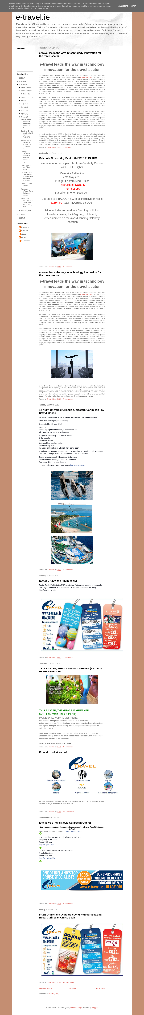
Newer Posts (45, 988)
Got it (133, 6)
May (23, 110)
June (23, 107)
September (25, 97)
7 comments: (68, 147)
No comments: (69, 982)
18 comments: (68, 812)
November (25, 91)
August (24, 100)
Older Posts (99, 988)
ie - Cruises (25, 241)
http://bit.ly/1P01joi (46, 845)
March (23, 117)
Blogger (94, 1008)
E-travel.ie (25, 227)
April (23, 114)
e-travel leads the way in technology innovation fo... (26, 124)
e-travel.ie (33, 17)
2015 (21, 215)
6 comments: (68, 747)
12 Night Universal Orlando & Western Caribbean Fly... (25, 157)
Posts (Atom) (54, 994)
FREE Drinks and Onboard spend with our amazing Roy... (26, 202)
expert (23, 237)
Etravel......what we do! (53, 752)
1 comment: (68, 267)
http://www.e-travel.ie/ (74, 831)
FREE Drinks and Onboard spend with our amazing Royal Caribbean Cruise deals (70, 916)
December (25, 87)
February (24, 211)
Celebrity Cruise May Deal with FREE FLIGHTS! (68, 158)
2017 (21, 81)
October (24, 94)
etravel (23, 234)
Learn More (123, 6)
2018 (21, 78)
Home (72, 988)
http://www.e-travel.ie (78, 465)
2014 (21, 218)
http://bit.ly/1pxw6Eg (47, 858)
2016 (21, 84)
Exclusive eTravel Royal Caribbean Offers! (65, 822)
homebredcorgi (76, 1008)
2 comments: (68, 570)
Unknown (24, 230)
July (23, 104)
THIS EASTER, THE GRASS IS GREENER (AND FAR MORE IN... (27, 176)
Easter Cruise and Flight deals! (58, 580)
